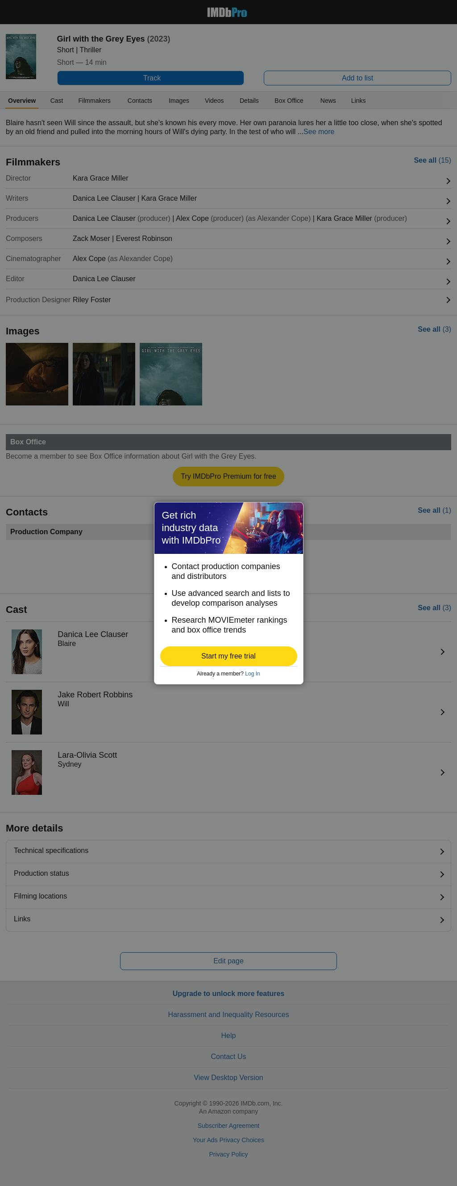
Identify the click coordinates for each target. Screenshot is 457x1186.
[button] (229, 656)
